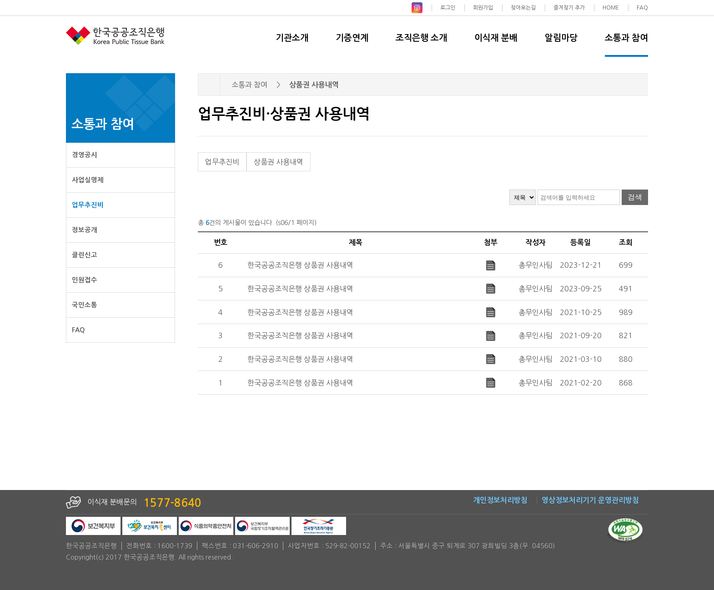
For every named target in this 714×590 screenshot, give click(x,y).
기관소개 (292, 38)
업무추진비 (88, 205)
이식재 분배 (496, 38)
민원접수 (84, 280)
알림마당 (561, 38)
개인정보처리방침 (500, 500)
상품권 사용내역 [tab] (278, 161)
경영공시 (84, 155)
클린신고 (84, 255)
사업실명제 (88, 180)
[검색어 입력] (579, 197)
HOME (611, 7)
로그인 (447, 7)
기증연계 (352, 38)
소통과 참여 (626, 38)
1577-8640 (172, 503)
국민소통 (84, 305)
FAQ (642, 7)
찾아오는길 (523, 7)
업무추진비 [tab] (222, 161)
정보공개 (84, 230)
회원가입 (483, 7)
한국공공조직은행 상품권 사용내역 (300, 265)
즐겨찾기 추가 (569, 7)
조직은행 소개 (421, 38)
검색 (635, 197)
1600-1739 (174, 546)
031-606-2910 (255, 546)
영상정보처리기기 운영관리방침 (590, 500)
